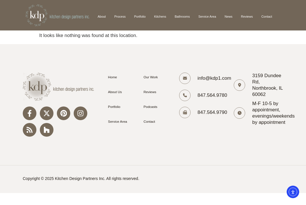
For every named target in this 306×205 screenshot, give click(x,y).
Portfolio (140, 16)
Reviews (247, 16)
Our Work (150, 77)
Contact (266, 16)
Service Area (207, 16)
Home (112, 77)
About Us (114, 92)
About (102, 16)
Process (120, 16)
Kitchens (160, 16)
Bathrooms (182, 16)
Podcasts (150, 106)
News (229, 16)
